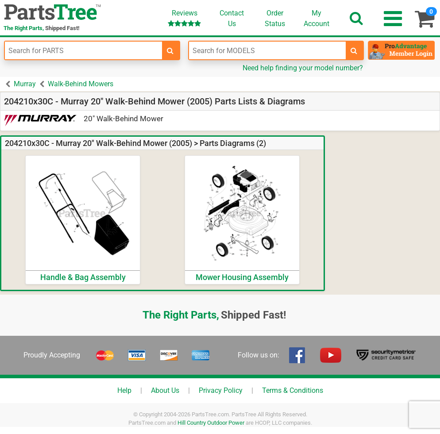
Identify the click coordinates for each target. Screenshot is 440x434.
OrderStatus (275, 18)
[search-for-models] (354, 50)
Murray (25, 84)
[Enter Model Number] (267, 50)
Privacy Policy (221, 390)
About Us (165, 390)
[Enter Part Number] (83, 50)
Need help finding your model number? (303, 68)
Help (124, 390)
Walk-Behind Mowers (80, 84)
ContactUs (232, 18)
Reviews (184, 18)
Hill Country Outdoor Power (211, 422)
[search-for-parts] (170, 50)
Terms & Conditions (292, 390)
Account (316, 18)
